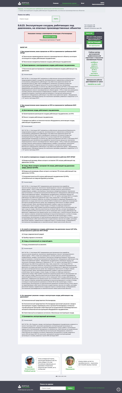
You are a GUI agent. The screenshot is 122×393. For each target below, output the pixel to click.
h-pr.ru (94, 71)
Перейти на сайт (94, 84)
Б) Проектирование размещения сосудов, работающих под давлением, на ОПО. (48, 113)
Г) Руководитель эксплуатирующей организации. (39, 316)
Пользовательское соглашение (94, 388)
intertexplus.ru (94, 75)
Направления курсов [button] (69, 3)
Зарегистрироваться (98, 4)
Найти (56, 19)
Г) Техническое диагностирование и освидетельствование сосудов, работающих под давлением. (49, 69)
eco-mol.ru (94, 73)
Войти (102, 2)
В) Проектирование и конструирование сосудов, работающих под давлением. (48, 65)
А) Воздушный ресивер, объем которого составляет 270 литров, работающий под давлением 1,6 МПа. (48, 161)
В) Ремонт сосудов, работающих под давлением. (37, 117)
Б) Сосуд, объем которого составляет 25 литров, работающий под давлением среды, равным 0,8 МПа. (48, 166)
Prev (23, 364)
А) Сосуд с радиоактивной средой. (33, 234)
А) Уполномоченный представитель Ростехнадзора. (39, 300)
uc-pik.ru (94, 64)
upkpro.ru (94, 66)
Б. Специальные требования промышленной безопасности (44, 8)
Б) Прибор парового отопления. (32, 237)
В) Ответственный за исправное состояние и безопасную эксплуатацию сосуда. (48, 313)
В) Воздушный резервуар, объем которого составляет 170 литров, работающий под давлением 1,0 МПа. (49, 172)
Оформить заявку (50, 36)
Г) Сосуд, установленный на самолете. (34, 244)
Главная (55, 3)
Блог (82, 3)
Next (99, 364)
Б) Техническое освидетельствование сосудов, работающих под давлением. (46, 62)
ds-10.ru (94, 69)
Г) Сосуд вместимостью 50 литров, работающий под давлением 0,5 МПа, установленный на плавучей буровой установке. (45, 177)
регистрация (94, 42)
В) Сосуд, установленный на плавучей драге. (37, 241)
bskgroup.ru (94, 68)
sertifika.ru (94, 62)
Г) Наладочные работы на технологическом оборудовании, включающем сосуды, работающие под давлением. (48, 121)
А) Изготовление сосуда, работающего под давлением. (40, 110)
